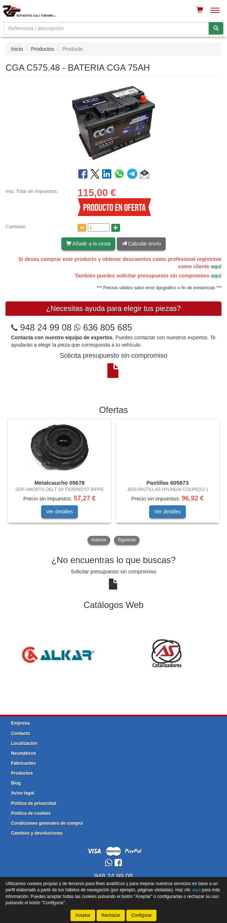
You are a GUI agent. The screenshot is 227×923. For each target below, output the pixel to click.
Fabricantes (23, 763)
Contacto (20, 733)
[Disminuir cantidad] (82, 228)
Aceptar (82, 915)
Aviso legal (22, 793)
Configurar (141, 915)
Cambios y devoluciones (37, 833)
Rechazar (110, 915)
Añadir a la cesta (88, 244)
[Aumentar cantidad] (115, 228)
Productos (42, 49)
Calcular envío (141, 244)
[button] (144, 175)
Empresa (20, 723)
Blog (16, 783)
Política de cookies (31, 813)
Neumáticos (23, 753)
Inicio (17, 49)
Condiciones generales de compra (47, 823)
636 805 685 (103, 327)
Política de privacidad (33, 803)
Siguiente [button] (127, 539)
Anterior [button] (99, 539)
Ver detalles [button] (59, 511)
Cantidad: (16, 226)
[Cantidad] (99, 227)
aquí (216, 266)
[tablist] (113, 482)
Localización (24, 743)
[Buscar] (216, 28)
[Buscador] (106, 28)
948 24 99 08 (46, 327)
